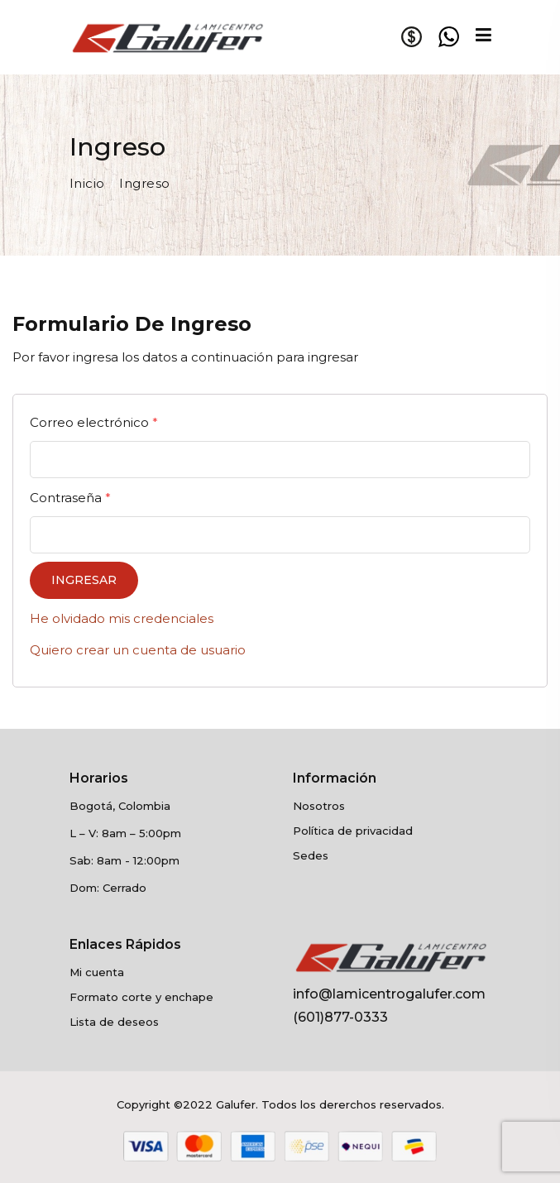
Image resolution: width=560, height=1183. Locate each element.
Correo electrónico (94, 422)
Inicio (87, 183)
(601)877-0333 (340, 1017)
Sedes (310, 855)
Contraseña (70, 497)
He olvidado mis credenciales (121, 618)
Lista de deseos (114, 1021)
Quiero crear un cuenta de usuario (138, 650)
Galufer (236, 1104)
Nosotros (319, 805)
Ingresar (84, 579)
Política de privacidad (353, 830)
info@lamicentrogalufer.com (389, 994)
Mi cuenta (96, 972)
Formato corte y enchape (141, 996)
